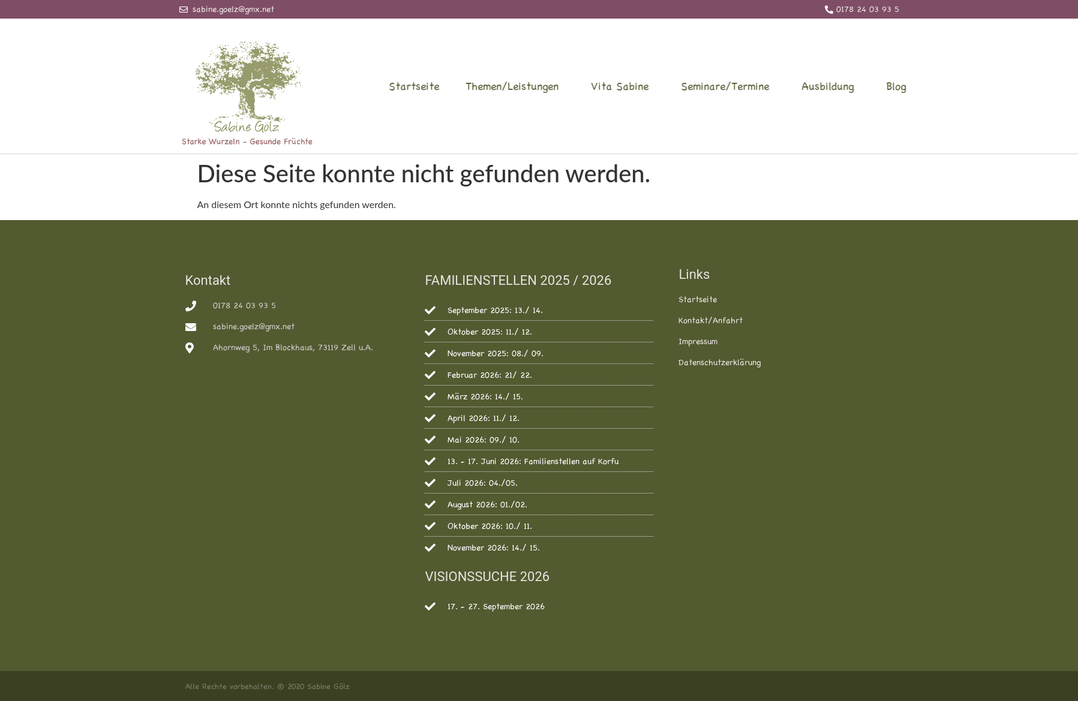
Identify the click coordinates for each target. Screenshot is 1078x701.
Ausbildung (877, 86)
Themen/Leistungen (561, 86)
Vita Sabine (669, 86)
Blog (942, 86)
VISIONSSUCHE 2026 (487, 576)
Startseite (460, 86)
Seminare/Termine (774, 86)
